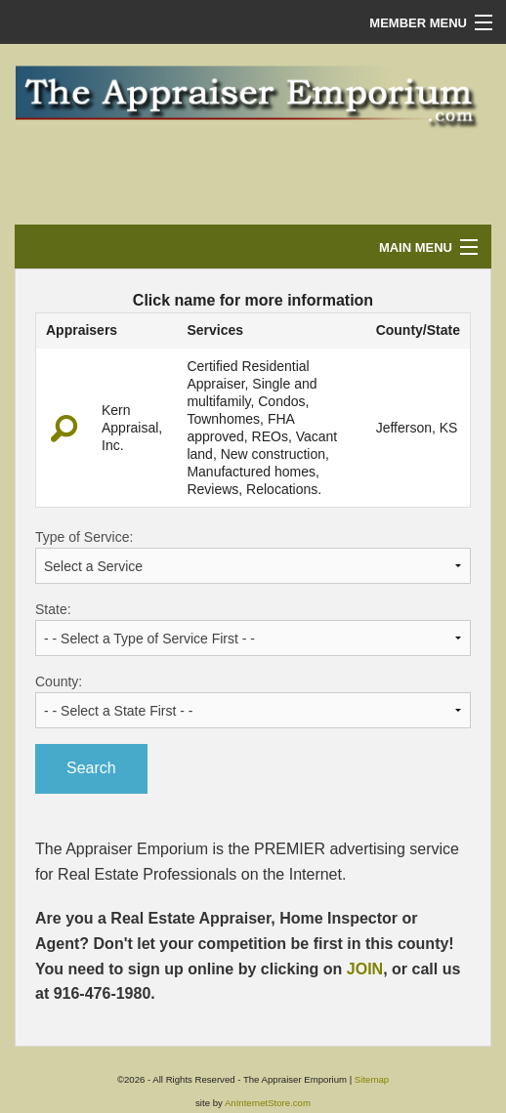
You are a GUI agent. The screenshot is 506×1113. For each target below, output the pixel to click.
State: (253, 628)
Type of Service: (253, 556)
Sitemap (372, 1079)
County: (253, 701)
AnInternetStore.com (268, 1102)
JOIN (365, 969)
